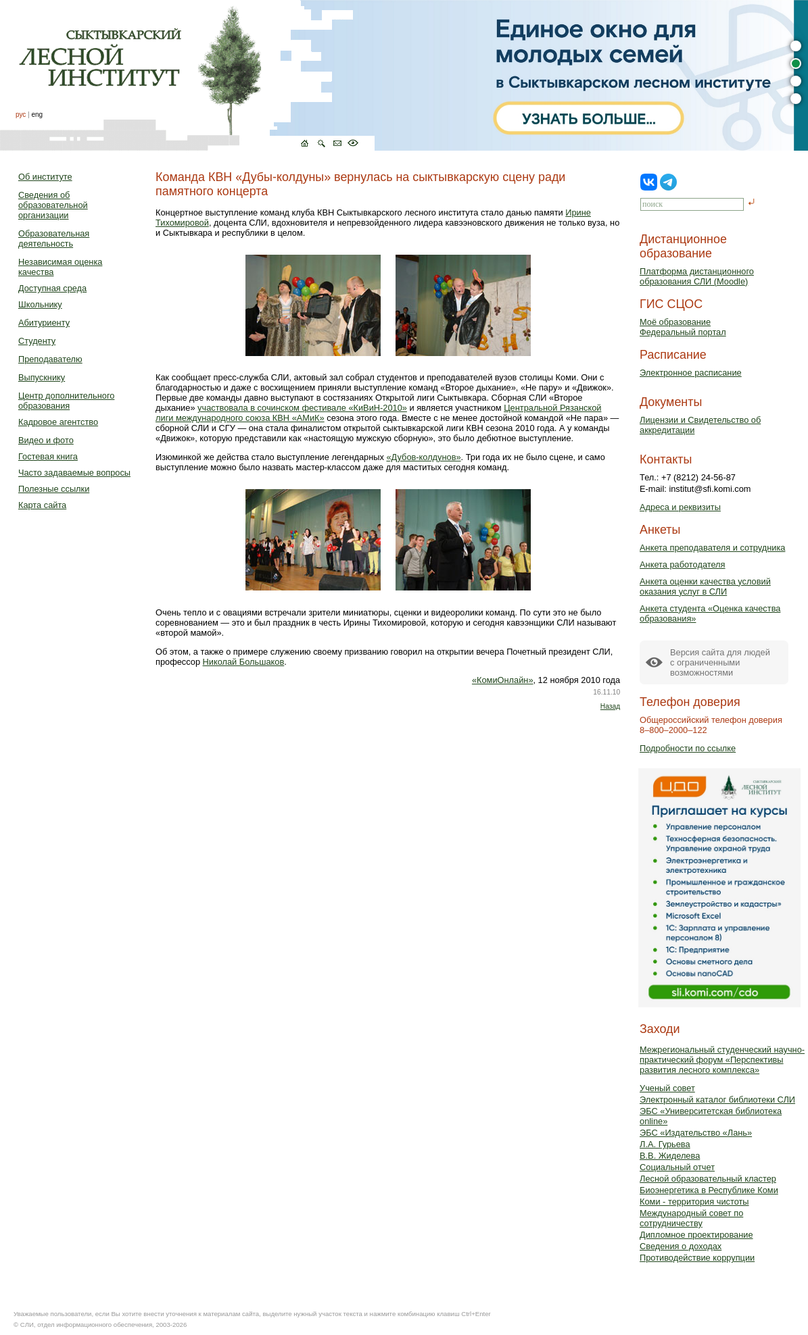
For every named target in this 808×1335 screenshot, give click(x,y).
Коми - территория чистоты (694, 1202)
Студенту (36, 341)
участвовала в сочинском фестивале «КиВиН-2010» (302, 408)
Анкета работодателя (683, 564)
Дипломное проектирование (696, 1235)
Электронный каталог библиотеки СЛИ (717, 1099)
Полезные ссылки (53, 489)
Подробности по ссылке (688, 748)
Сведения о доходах (680, 1246)
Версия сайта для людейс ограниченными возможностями (720, 662)
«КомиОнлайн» (502, 680)
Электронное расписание (691, 373)
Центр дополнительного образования (66, 401)
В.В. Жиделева (670, 1156)
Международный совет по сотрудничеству (691, 1218)
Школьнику (40, 304)
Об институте (45, 177)
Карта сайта (42, 505)
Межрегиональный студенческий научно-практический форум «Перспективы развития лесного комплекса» (722, 1059)
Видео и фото (46, 440)
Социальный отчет (677, 1167)
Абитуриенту (44, 323)
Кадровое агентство (58, 422)
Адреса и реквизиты (680, 507)
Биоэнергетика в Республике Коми (709, 1190)
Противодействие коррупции (697, 1258)
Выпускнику (41, 377)
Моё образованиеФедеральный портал (683, 327)
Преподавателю (50, 359)
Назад (610, 706)
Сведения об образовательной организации (53, 205)
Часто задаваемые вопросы (74, 473)
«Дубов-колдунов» (423, 457)
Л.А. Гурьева (665, 1144)
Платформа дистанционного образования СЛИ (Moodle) (697, 276)
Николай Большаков (244, 662)
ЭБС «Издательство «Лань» (696, 1133)
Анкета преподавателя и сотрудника (712, 548)
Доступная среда (52, 288)
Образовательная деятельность (53, 238)
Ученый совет (667, 1088)
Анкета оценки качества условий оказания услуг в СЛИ (705, 586)
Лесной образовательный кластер (708, 1179)
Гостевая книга (48, 456)
